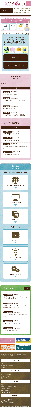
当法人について (4, 354)
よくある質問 (4, 367)
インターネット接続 (6, 374)
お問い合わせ (26, 354)
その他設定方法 (5, 401)
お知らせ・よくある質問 (7, 402)
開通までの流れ (5, 390)
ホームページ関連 (5, 376)
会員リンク (8, 340)
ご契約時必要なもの (6, 388)
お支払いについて (5, 392)
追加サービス (4, 378)
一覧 (15, 88)
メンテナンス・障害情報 (7, 365)
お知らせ (3, 363)
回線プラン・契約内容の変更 (15, 65)
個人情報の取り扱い (11, 354)
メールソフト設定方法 (6, 399)
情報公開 (19, 354)
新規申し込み (7, 10)
